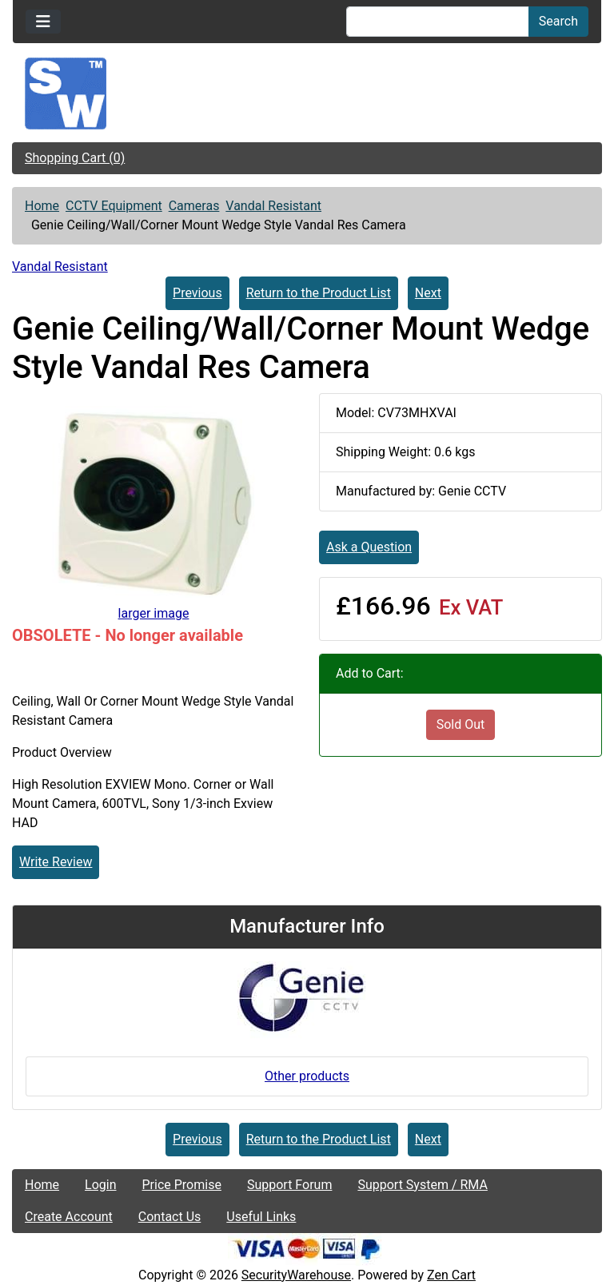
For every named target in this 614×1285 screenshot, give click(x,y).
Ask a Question (369, 547)
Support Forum (290, 1184)
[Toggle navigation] (43, 22)
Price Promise (181, 1184)
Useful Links (261, 1216)
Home (42, 205)
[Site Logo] (307, 93)
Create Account (69, 1216)
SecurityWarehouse (296, 1275)
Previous (197, 292)
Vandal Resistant (273, 205)
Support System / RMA (422, 1184)
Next (428, 292)
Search (558, 21)
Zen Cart (451, 1275)
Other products (307, 1076)
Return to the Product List (318, 292)
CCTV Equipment (114, 205)
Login (100, 1184)
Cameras (194, 205)
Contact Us (169, 1216)
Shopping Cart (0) (75, 157)
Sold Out (461, 724)
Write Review (55, 861)
